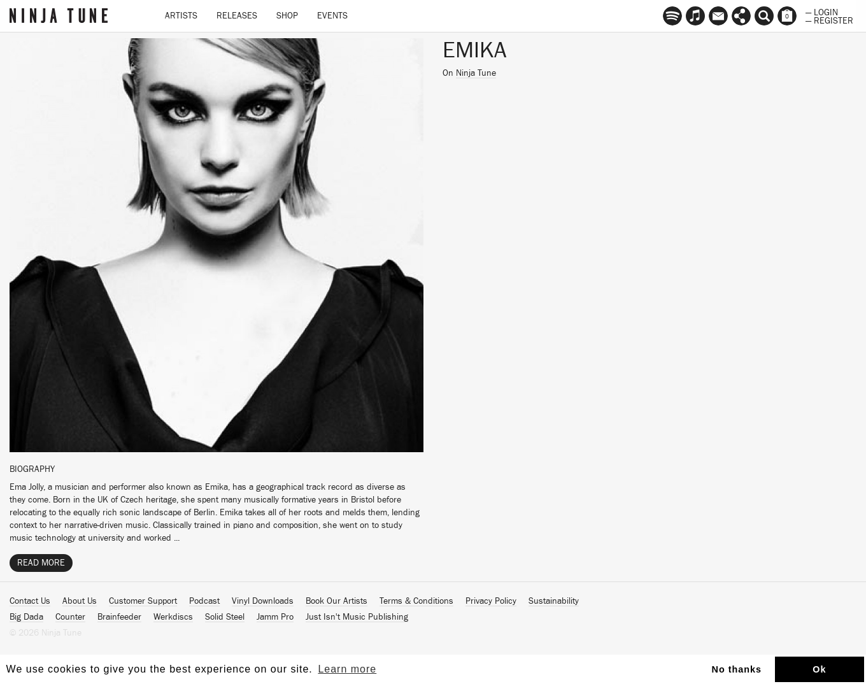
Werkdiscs (173, 617)
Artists (181, 15)
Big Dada (26, 617)
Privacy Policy (490, 601)
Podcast (204, 601)
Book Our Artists (336, 601)
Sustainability (554, 601)
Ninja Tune (476, 73)
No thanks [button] (737, 669)
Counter (70, 617)
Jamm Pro (275, 617)
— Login (822, 11)
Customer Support (143, 601)
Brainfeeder (119, 617)
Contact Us (30, 601)
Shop (287, 15)
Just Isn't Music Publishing (357, 617)
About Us (79, 601)
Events (332, 15)
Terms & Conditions (416, 601)
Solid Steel (225, 617)
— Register (829, 20)
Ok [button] (819, 669)
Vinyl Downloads (263, 601)
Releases (236, 15)
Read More (41, 563)
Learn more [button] (347, 669)
